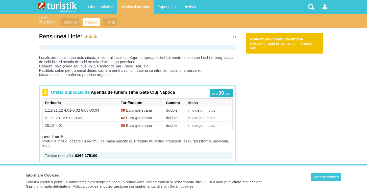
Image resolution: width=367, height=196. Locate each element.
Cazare (91, 22)
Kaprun (47, 21)
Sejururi (70, 22)
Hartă (110, 22)
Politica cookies (85, 186)
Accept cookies (326, 177)
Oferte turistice (100, 7)
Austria (43, 17)
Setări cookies (181, 186)
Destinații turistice (135, 7)
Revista (189, 7)
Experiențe (167, 7)
